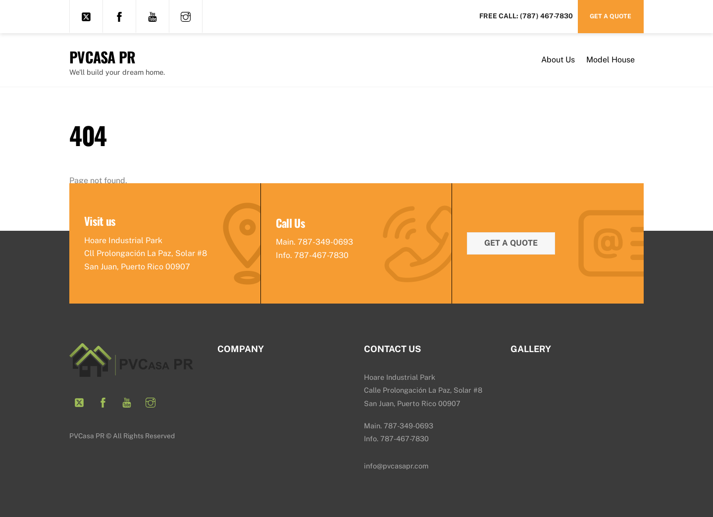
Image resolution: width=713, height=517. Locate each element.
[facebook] (119, 16)
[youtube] (152, 16)
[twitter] (86, 16)
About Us (558, 59)
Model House (610, 59)
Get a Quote (610, 16)
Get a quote (511, 243)
